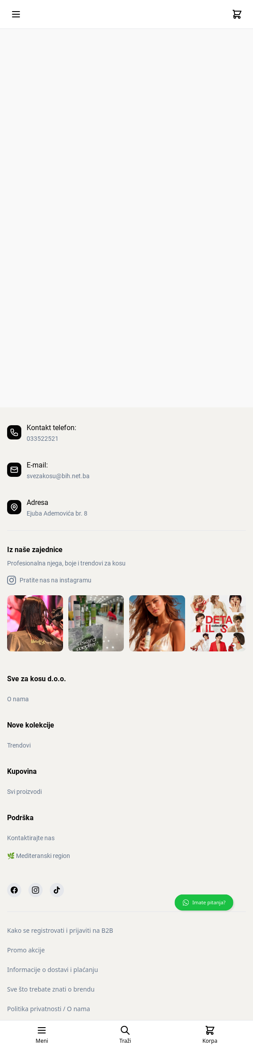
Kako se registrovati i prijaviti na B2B (60, 930)
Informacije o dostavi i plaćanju (52, 969)
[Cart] (237, 14)
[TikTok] (57, 890)
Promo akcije (26, 950)
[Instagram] (35, 890)
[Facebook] (14, 890)
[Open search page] (125, 1034)
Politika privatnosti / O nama (48, 1008)
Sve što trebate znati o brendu (51, 989)
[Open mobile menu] (16, 14)
